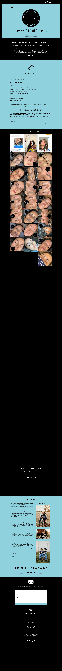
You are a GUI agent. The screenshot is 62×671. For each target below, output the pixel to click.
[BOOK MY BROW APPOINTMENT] (31, 572)
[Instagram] (43, 2)
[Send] (31, 604)
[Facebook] (50, 2)
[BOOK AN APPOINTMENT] (31, 35)
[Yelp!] (45, 2)
